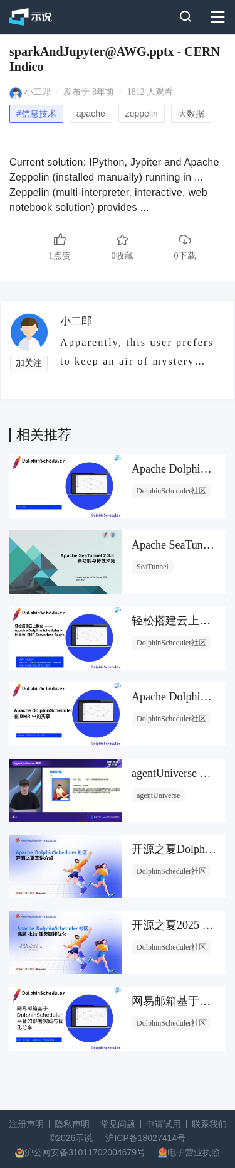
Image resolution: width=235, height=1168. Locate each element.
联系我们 (209, 1124)
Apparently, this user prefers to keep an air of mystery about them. (137, 351)
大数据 (191, 114)
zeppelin (141, 114)
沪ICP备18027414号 (145, 1138)
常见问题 (117, 1124)
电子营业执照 (193, 1152)
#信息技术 (36, 114)
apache (90, 114)
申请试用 (163, 1124)
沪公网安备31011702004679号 (84, 1152)
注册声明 (26, 1124)
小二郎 (37, 92)
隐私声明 (72, 1124)
